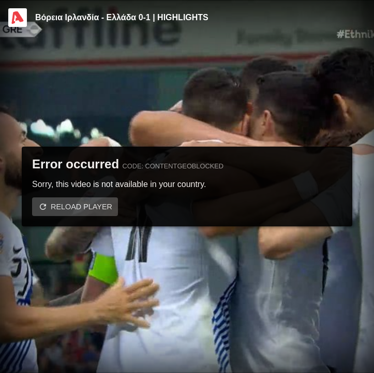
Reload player (81, 207)
